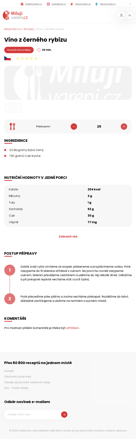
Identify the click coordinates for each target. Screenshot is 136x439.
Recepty (29, 29)
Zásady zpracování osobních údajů (27, 382)
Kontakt (9, 371)
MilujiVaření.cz (13, 29)
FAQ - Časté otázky (16, 388)
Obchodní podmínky (17, 376)
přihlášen (72, 328)
